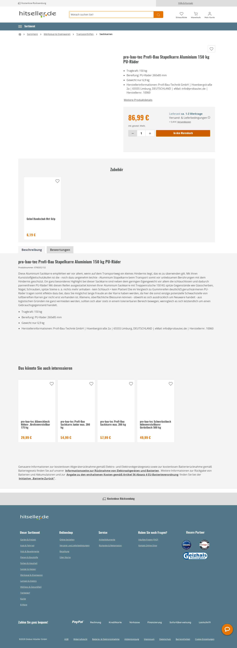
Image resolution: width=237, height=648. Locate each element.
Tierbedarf (25, 592)
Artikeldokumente (107, 539)
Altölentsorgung (131, 639)
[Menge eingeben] (141, 137)
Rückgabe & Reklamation (110, 545)
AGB (66, 639)
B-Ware (23, 604)
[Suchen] (158, 14)
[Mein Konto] (210, 14)
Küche (23, 598)
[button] (27, 26)
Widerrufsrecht (80, 639)
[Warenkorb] (196, 14)
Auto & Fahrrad (27, 545)
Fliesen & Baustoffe (29, 557)
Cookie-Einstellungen (204, 639)
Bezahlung (64, 551)
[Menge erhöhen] (150, 137)
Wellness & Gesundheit (30, 587)
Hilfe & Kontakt (185, 3)
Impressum (149, 639)
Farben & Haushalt (28, 563)
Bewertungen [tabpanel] (60, 254)
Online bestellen (67, 539)
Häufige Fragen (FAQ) (148, 539)
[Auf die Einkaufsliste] (211, 50)
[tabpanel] (31, 253)
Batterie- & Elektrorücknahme (105, 639)
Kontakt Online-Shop (147, 545)
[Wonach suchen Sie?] (111, 14)
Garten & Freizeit (28, 539)
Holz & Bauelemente (29, 551)
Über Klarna (65, 557)
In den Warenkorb (183, 137)
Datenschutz (165, 639)
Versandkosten (184, 125)
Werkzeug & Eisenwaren (31, 575)
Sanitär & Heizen (28, 569)
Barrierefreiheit (183, 639)
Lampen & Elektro (28, 581)
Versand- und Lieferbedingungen (75, 545)
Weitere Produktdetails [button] (138, 104)
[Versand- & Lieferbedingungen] (209, 121)
